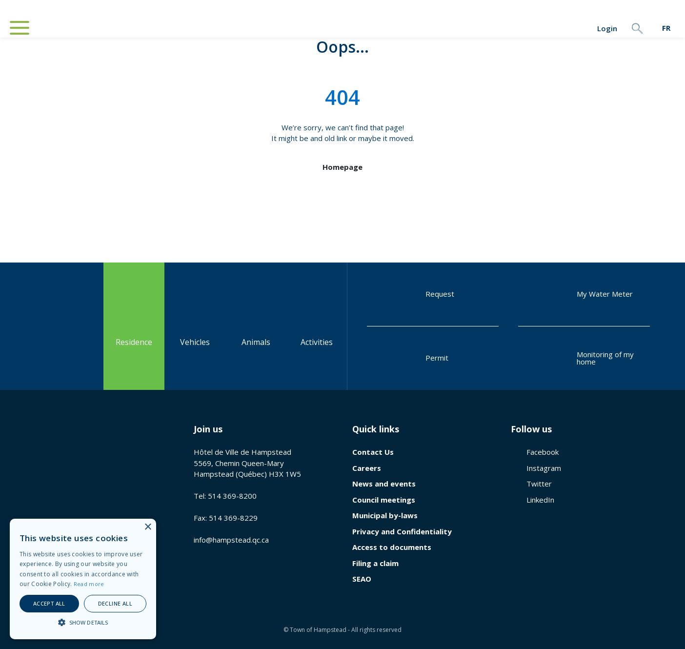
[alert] (83, 579)
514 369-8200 (232, 496)
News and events (384, 483)
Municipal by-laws (385, 515)
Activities (317, 325)
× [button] (147, 527)
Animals (256, 325)
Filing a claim (375, 563)
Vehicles (195, 325)
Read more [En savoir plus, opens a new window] (89, 584)
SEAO (361, 579)
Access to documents (391, 547)
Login (579, 28)
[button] (83, 622)
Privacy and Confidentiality (402, 531)
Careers (366, 468)
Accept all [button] (49, 603)
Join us (208, 429)
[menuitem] (666, 28)
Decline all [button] (115, 603)
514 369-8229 (233, 518)
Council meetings (383, 500)
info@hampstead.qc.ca (231, 540)
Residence (134, 325)
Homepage (342, 167)
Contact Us (373, 452)
